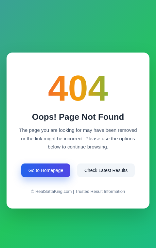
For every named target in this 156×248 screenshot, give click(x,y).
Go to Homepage (45, 170)
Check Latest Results (106, 170)
